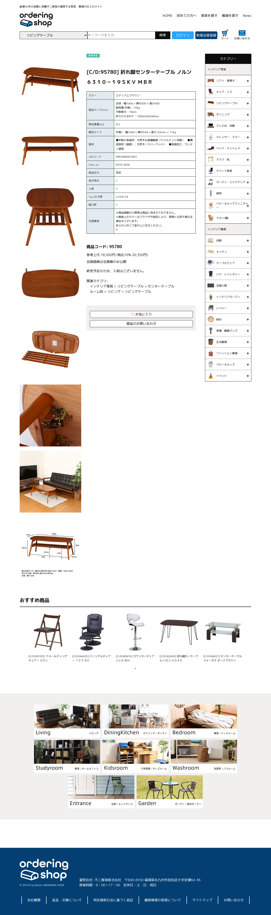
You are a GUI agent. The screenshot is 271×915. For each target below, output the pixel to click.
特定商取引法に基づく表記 (113, 900)
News (247, 15)
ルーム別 (96, 291)
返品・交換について (67, 900)
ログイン (182, 35)
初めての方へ (187, 15)
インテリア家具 (101, 286)
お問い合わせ (234, 900)
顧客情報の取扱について (163, 900)
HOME (167, 15)
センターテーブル (161, 286)
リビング (113, 291)
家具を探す (209, 15)
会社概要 (34, 900)
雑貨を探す (230, 15)
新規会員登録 (206, 35)
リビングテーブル (130, 286)
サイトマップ (202, 900)
